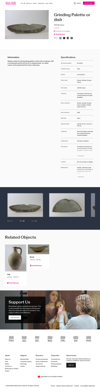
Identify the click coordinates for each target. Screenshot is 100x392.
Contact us (8, 366)
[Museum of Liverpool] (11, 339)
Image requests (40, 366)
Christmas (54, 361)
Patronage (23, 364)
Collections (41, 3)
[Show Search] (77, 3)
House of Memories (42, 361)
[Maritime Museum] (50, 339)
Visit (22, 3)
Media (7, 364)
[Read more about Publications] (85, 172)
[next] (34, 221)
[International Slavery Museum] (37, 339)
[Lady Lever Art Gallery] (88, 339)
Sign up (71, 365)
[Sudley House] (75, 339)
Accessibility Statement (87, 386)
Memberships (24, 359)
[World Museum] (24, 339)
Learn (47, 3)
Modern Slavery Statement (64, 386)
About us (8, 359)
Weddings (54, 366)
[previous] (10, 221)
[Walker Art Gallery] (63, 339)
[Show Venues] (24, 3)
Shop (51, 3)
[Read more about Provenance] (85, 151)
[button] (25, 205)
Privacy (53, 386)
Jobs (6, 361)
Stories (35, 3)
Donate (22, 366)
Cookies (76, 386)
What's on (29, 3)
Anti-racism (39, 364)
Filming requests (56, 364)
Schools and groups (42, 359)
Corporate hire (55, 359)
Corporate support (26, 361)
